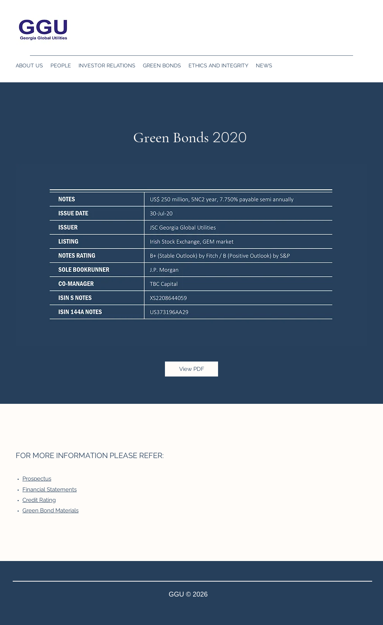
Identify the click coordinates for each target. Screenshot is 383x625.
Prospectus (36, 478)
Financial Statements (49, 489)
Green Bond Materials (50, 510)
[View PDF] (191, 369)
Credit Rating (39, 500)
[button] (29, 65)
